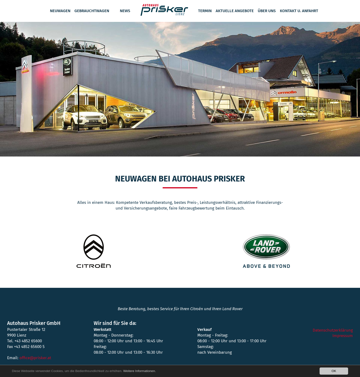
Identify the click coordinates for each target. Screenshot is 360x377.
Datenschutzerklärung (333, 330)
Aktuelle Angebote (235, 10)
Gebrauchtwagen (91, 10)
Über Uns (267, 10)
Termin (205, 10)
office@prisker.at (35, 357)
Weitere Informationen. (139, 371)
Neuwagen (60, 10)
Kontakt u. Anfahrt (299, 10)
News (125, 10)
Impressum (342, 335)
